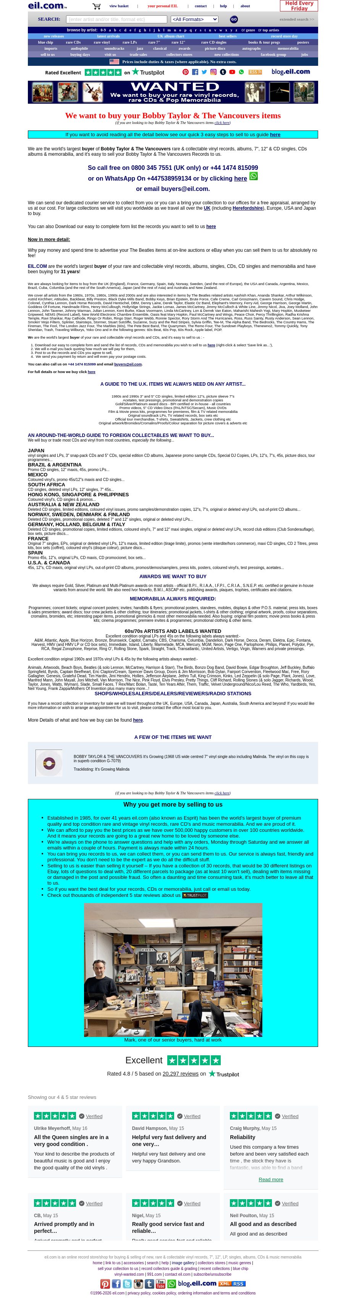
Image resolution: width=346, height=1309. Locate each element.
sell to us (48, 54)
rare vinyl (102, 42)
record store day (284, 36)
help (223, 6)
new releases (54, 36)
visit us (110, 54)
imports (50, 48)
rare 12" (178, 42)
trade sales (138, 54)
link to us (112, 1263)
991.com (154, 1274)
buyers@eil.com (184, 189)
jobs (304, 54)
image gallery (183, 1263)
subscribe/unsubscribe (213, 1274)
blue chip (45, 42)
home (97, 1263)
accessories (134, 1263)
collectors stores (179, 54)
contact (201, 6)
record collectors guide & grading (169, 1269)
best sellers (227, 36)
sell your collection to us (118, 1269)
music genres (239, 1263)
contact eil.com (178, 1274)
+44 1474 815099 (234, 168)
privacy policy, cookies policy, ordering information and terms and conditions (191, 1293)
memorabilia (288, 48)
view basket (119, 6)
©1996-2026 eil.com (107, 1293)
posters (303, 42)
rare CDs (73, 42)
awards (184, 48)
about (245, 6)
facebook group (273, 54)
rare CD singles (213, 42)
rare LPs (130, 42)
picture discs (215, 48)
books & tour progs (264, 42)
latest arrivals (108, 36)
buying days (80, 54)
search (152, 1263)
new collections (227, 54)
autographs (251, 48)
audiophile (79, 48)
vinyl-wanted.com (129, 1274)
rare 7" (154, 42)
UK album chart (171, 36)
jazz (140, 48)
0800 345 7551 (151, 168)
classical (160, 48)
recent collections (215, 1269)
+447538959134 (169, 178)
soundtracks (114, 48)
